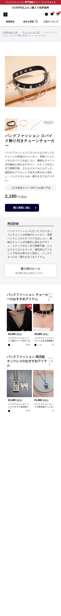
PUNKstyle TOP (10, 32)
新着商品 (10, 21)
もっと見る (50, 296)
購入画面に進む (25, 207)
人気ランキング (50, 21)
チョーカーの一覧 (31, 32)
